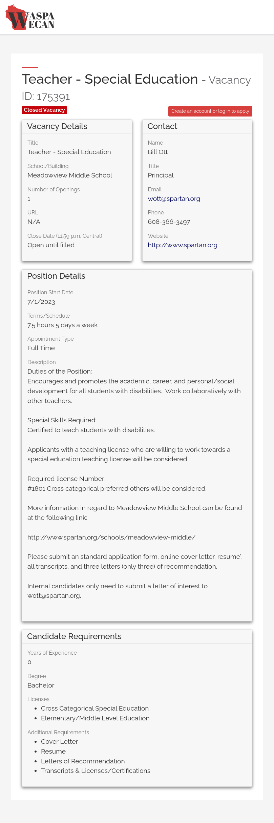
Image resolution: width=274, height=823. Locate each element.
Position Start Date (50, 292)
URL (32, 212)
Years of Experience (52, 653)
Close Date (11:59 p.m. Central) (64, 236)
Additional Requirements (58, 732)
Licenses (38, 699)
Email (155, 189)
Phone (156, 212)
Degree (36, 676)
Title (32, 143)
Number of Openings (53, 189)
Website (158, 236)
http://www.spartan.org (183, 245)
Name (155, 143)
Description (41, 362)
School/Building (48, 166)
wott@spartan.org (174, 198)
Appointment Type (50, 339)
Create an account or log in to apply (210, 111)
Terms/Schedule (48, 316)
